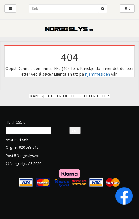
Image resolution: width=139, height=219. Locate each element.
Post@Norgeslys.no (22, 155)
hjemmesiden (97, 74)
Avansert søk (17, 139)
